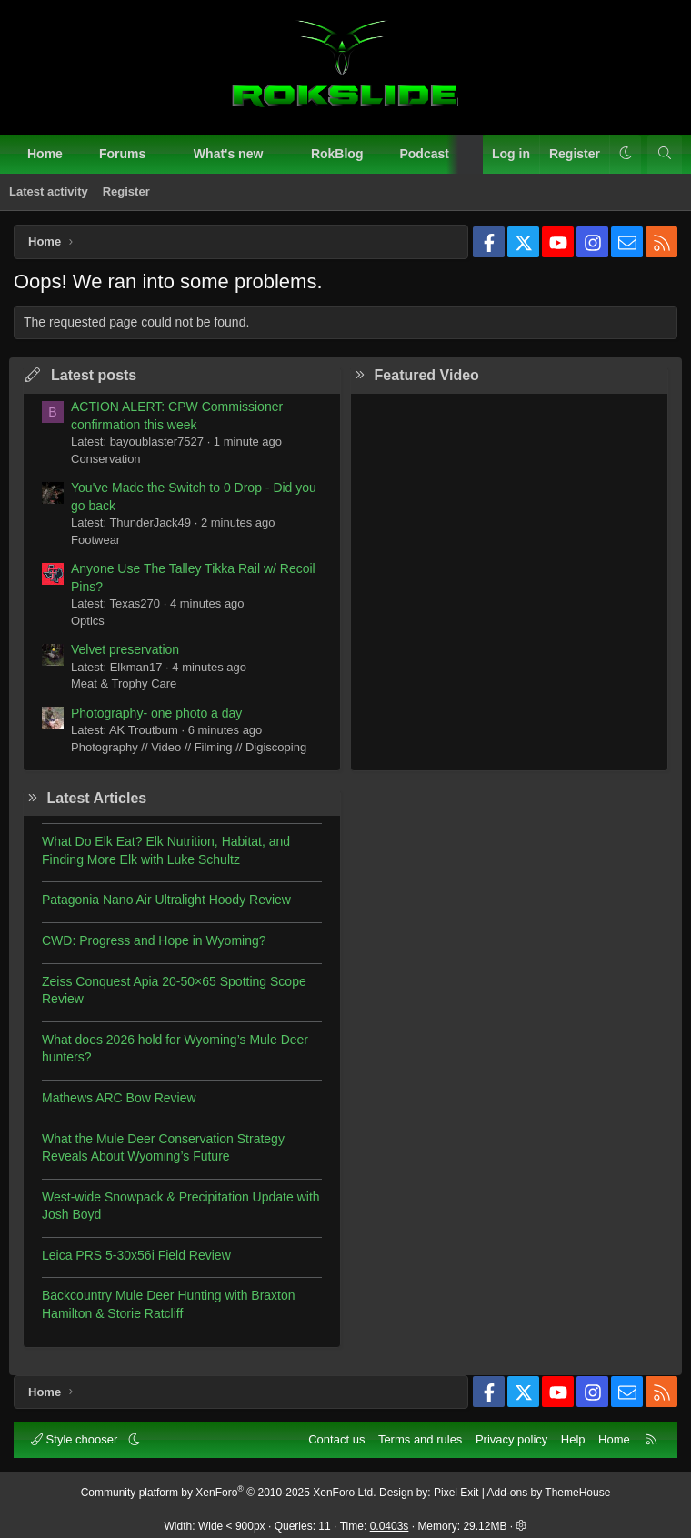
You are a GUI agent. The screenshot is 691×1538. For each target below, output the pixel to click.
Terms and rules (420, 1439)
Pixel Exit (456, 1492)
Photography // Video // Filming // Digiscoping (188, 747)
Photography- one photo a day (156, 713)
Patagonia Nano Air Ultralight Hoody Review (166, 899)
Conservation (106, 459)
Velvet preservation (125, 649)
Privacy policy (511, 1439)
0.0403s (389, 1526)
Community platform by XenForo (228, 1492)
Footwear (95, 540)
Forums (122, 153)
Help (573, 1439)
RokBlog (337, 153)
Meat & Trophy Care (123, 683)
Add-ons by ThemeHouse (549, 1492)
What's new (228, 153)
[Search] (664, 155)
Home (45, 153)
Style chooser (76, 1439)
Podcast (423, 153)
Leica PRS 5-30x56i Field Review (136, 1255)
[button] (161, 155)
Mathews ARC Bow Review (119, 1098)
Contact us (336, 1439)
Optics (88, 621)
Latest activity (48, 191)
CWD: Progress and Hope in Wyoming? (154, 940)
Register (126, 191)
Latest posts (93, 375)
